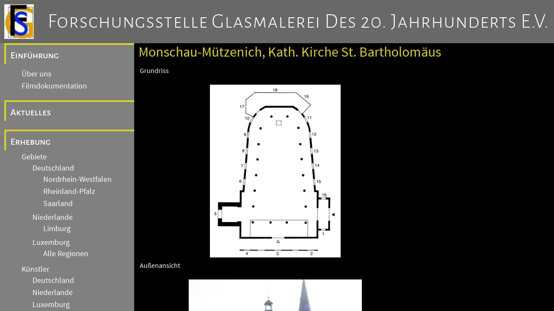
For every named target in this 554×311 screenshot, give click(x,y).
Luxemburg (51, 242)
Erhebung (30, 141)
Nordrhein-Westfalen (77, 179)
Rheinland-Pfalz (69, 191)
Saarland (58, 203)
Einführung (34, 55)
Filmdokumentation (54, 86)
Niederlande (52, 217)
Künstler (35, 269)
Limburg (57, 228)
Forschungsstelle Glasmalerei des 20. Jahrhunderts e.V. (298, 21)
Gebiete (34, 157)
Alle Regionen (65, 253)
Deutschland (53, 168)
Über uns (37, 74)
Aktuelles (30, 112)
